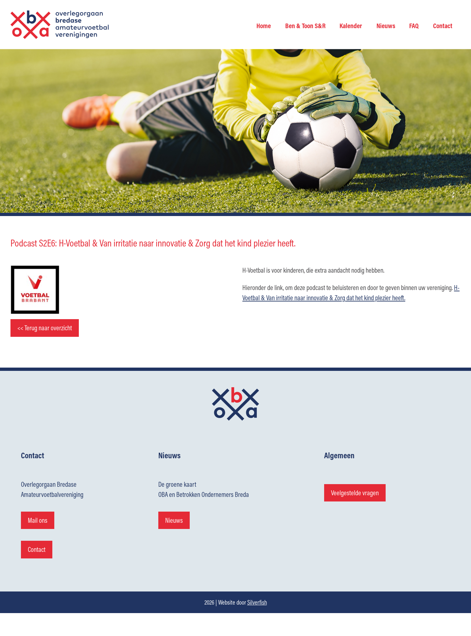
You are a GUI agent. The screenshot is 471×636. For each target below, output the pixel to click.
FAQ (414, 25)
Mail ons (37, 520)
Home (263, 25)
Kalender (351, 25)
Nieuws (385, 25)
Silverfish (257, 602)
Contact (442, 25)
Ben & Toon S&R (305, 25)
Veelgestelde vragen (355, 492)
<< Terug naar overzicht (44, 327)
